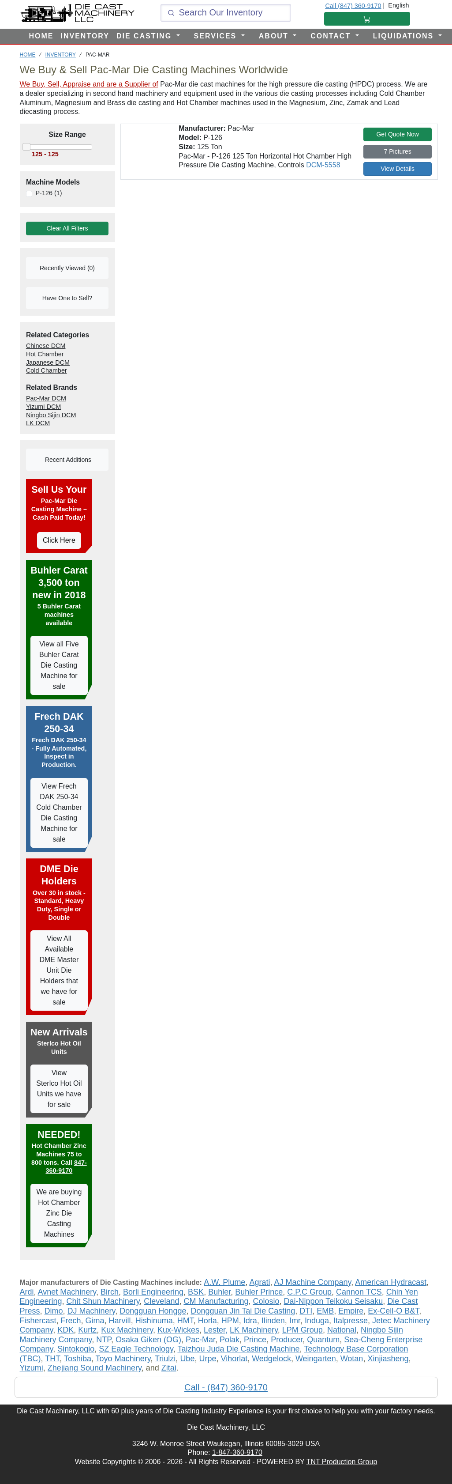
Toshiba (77, 1358)
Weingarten (315, 1358)
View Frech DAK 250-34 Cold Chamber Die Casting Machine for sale (59, 812)
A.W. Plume (224, 1282)
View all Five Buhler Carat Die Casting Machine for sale (59, 665)
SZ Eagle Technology (136, 1348)
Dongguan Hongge (153, 1311)
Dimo (54, 1311)
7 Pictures (397, 151)
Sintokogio (75, 1348)
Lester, (216, 1329)
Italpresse (350, 1320)
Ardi (27, 1292)
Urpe (207, 1358)
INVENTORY (85, 36)
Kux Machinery (127, 1329)
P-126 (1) (48, 192)
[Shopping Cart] (367, 19)
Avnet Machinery (67, 1292)
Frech (71, 1320)
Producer (287, 1339)
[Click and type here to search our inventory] (226, 13)
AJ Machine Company (312, 1282)
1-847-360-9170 (237, 1452)
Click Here (59, 540)
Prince (255, 1339)
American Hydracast (390, 1282)
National (341, 1329)
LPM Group (302, 1329)
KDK (65, 1329)
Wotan (351, 1358)
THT (52, 1358)
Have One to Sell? (67, 298)
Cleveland (161, 1301)
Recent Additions (67, 459)
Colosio (266, 1301)
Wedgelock (271, 1358)
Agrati (259, 1282)
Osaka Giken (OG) (148, 1339)
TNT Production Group (341, 1461)
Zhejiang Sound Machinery (95, 1367)
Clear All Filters (67, 228)
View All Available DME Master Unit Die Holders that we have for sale (58, 970)
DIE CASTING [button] (145, 36)
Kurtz (87, 1329)
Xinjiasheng (387, 1358)
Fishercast (38, 1320)
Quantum (323, 1339)
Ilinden (273, 1320)
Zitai (168, 1367)
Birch (110, 1292)
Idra (250, 1320)
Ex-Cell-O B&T (393, 1311)
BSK (196, 1292)
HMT (185, 1320)
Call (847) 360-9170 (353, 5)
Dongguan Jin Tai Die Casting (243, 1311)
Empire (350, 1311)
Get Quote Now (397, 134)
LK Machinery (254, 1329)
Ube (187, 1358)
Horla (207, 1320)
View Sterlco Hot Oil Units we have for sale (59, 1088)
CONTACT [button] (331, 36)
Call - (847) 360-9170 (226, 1387)
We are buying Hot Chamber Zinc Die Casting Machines (59, 1213)
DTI (305, 1311)
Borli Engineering (153, 1292)
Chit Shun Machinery (103, 1301)
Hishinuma (154, 1320)
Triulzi (165, 1358)
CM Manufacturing (215, 1301)
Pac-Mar (200, 1339)
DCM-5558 (323, 165)
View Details (398, 168)
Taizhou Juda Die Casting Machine (238, 1348)
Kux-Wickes (178, 1329)
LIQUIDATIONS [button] (405, 36)
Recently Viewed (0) (67, 268)
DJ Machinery (91, 1311)
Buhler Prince (259, 1292)
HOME (41, 36)
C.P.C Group (309, 1292)
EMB (325, 1311)
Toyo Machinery (123, 1358)
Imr (294, 1320)
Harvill (120, 1320)
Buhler (219, 1292)
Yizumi (31, 1367)
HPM (230, 1320)
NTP (103, 1339)
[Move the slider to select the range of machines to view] (67, 154)
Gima (95, 1320)
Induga (317, 1320)
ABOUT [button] (275, 36)
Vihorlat (233, 1358)
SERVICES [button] (216, 36)
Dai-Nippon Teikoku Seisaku (333, 1301)
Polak (229, 1339)
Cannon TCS (359, 1292)
